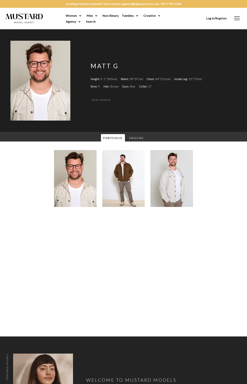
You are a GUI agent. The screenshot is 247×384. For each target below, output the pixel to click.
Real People (101, 100)
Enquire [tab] (136, 138)
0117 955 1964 (171, 4)
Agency (71, 21)
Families (128, 15)
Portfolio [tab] (113, 138)
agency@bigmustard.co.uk (140, 4)
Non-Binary (110, 15)
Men (90, 15)
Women (71, 15)
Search (91, 21)
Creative (149, 15)
